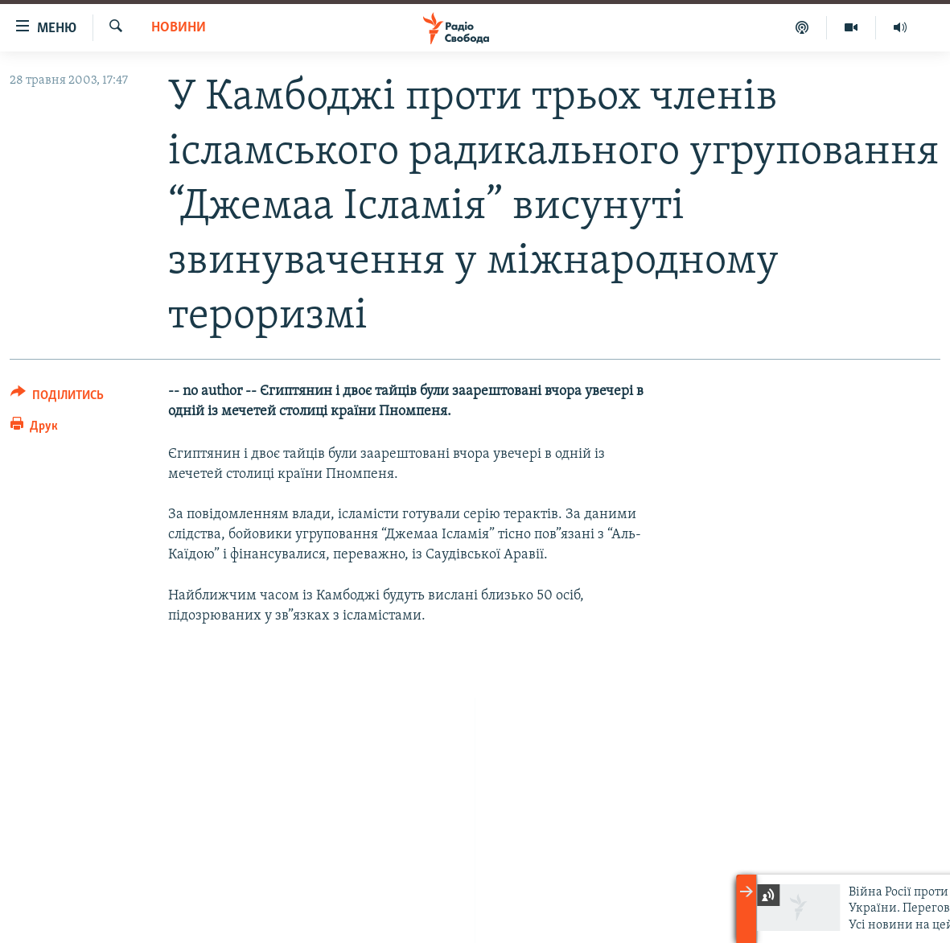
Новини (178, 27)
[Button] (57, 397)
